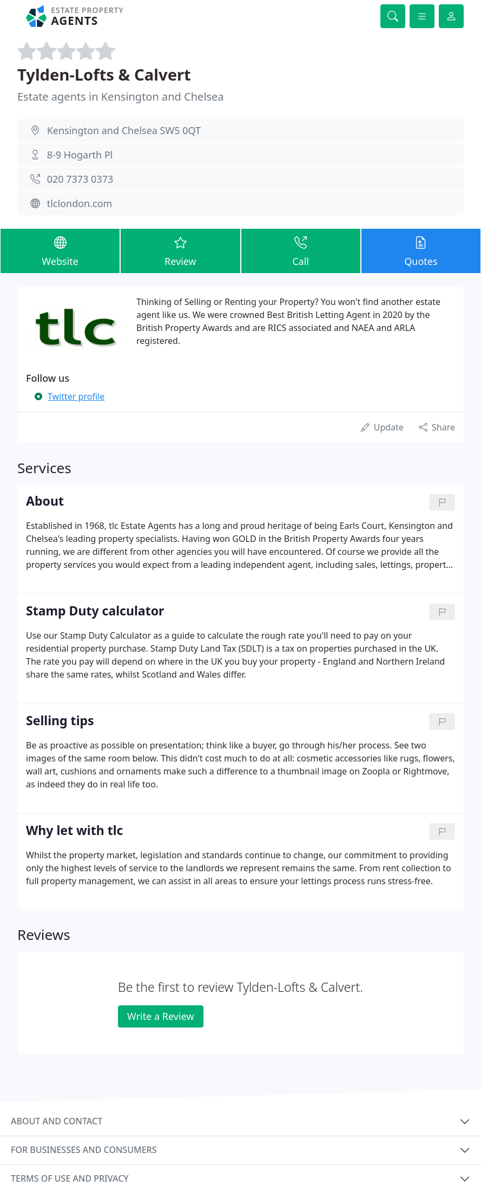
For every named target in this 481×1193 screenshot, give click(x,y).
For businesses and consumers (83, 1150)
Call (301, 250)
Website (60, 250)
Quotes (421, 250)
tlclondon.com (80, 203)
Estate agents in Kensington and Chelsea (120, 96)
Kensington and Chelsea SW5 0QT (124, 130)
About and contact (56, 1121)
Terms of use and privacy (70, 1178)
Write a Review (160, 1016)
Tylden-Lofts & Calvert (104, 74)
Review (180, 250)
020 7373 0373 (80, 179)
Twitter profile (76, 396)
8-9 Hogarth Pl (80, 154)
